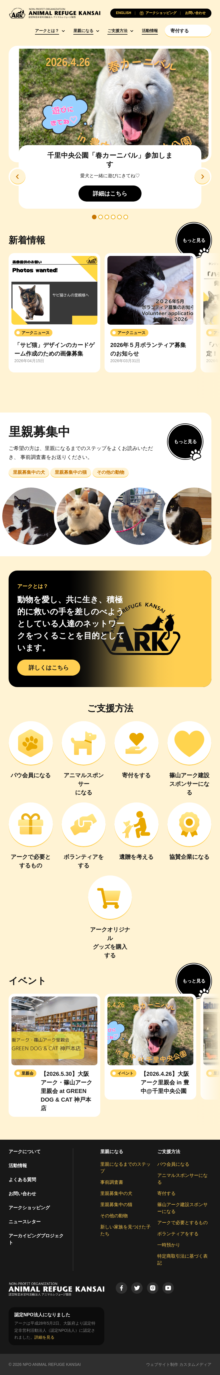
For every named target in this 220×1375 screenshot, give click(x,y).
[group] (54, 313)
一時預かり (168, 1244)
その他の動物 (114, 1215)
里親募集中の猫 (116, 1204)
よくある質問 (22, 1179)
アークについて (25, 1151)
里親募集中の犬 (116, 1193)
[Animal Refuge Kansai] (54, 13)
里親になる (83, 30)
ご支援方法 (117, 30)
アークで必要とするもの (182, 1222)
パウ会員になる (173, 1164)
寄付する (166, 1193)
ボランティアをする (178, 1233)
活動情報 (150, 30)
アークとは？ (47, 30)
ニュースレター (25, 1221)
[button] (18, 176)
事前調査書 (111, 1182)
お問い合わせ (22, 1193)
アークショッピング (29, 1207)
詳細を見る (44, 1337)
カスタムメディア (195, 1364)
